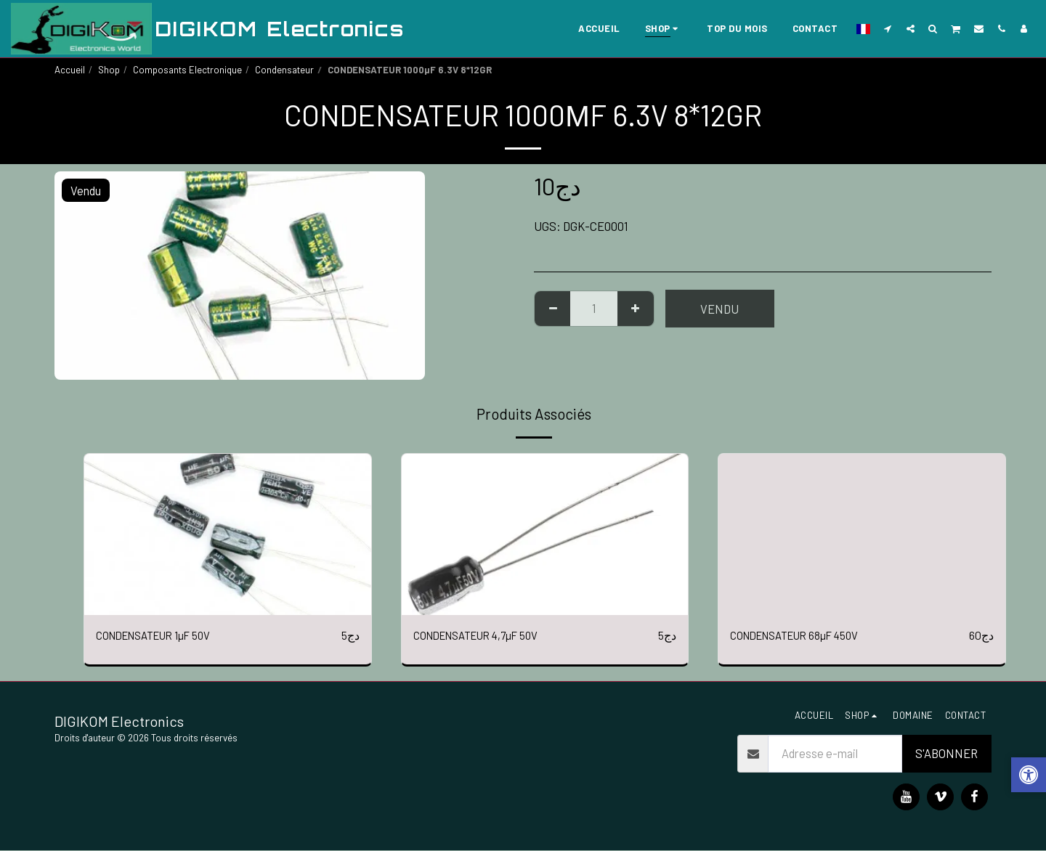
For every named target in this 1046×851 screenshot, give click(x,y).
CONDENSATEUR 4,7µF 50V (484, 635)
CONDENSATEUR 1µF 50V (161, 635)
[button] (888, 28)
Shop (109, 70)
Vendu (719, 308)
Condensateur (284, 70)
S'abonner (946, 754)
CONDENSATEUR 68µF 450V (802, 635)
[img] (227, 534)
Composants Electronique (187, 70)
